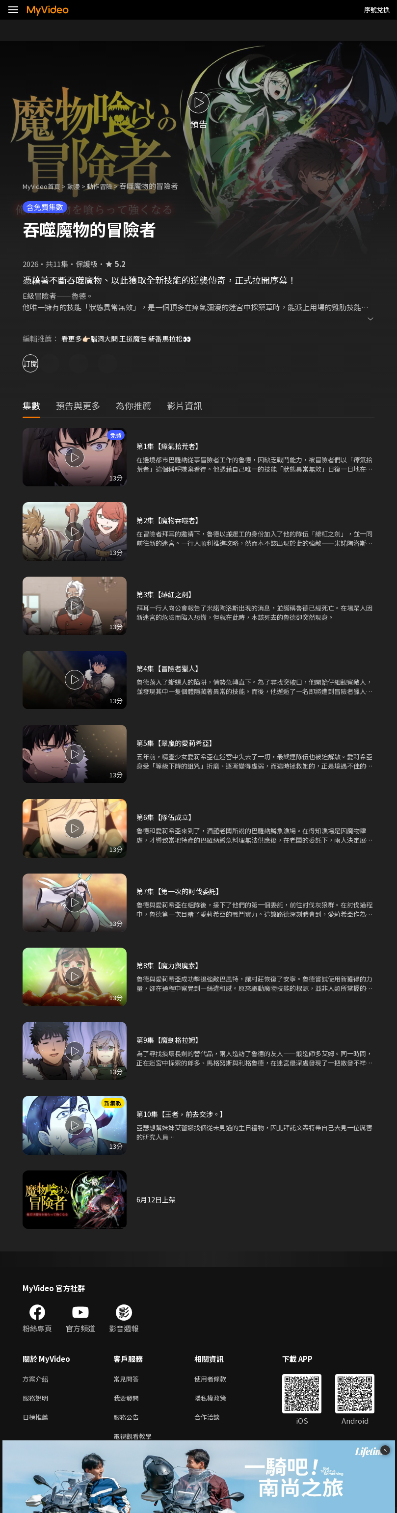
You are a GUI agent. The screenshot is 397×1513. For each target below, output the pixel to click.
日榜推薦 (37, 1420)
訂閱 (42, 363)
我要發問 (128, 1400)
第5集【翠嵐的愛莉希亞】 (178, 743)
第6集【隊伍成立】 (167, 817)
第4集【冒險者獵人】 (171, 668)
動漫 (81, 186)
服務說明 (37, 1400)
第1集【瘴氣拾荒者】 (171, 446)
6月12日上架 (157, 1199)
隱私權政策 (218, 1400)
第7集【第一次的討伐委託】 (182, 891)
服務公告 (128, 1420)
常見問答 (128, 1379)
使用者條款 (218, 1379)
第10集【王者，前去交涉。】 (184, 1114)
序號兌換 (377, 9)
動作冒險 (110, 186)
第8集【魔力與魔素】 (171, 965)
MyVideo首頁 (45, 186)
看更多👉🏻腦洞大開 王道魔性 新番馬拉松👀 (131, 338)
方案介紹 (37, 1379)
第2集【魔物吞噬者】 (171, 520)
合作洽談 (215, 1420)
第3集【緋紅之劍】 (167, 594)
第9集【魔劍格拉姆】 (171, 1040)
